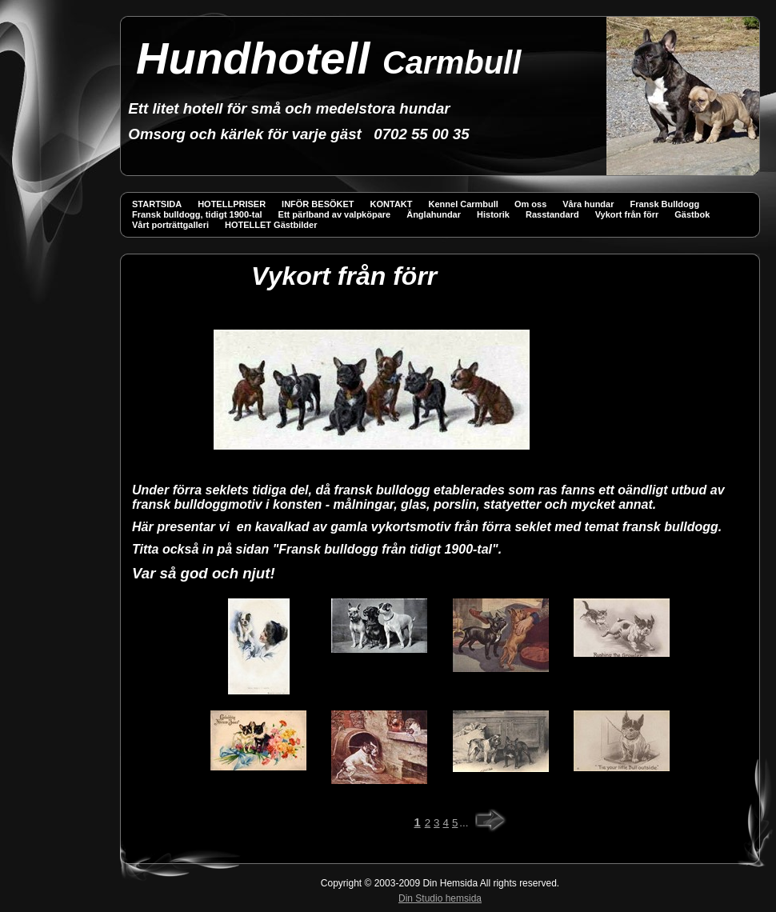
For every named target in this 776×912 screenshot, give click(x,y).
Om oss (530, 204)
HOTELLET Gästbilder (271, 225)
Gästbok (692, 214)
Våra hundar (588, 204)
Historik (493, 214)
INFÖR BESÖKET (318, 204)
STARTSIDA (157, 204)
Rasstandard (552, 214)
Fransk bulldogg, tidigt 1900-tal (197, 214)
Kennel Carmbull (463, 204)
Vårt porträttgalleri (170, 225)
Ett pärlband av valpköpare (334, 214)
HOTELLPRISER (232, 204)
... (463, 823)
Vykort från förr (627, 214)
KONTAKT (391, 204)
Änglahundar (433, 214)
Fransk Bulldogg (664, 204)
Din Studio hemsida (440, 898)
